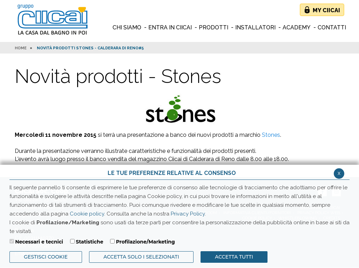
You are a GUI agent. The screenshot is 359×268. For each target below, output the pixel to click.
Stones (271, 135)
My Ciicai (326, 10)
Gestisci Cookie (46, 257)
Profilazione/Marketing (145, 242)
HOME (21, 48)
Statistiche (89, 242)
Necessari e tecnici (39, 242)
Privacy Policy (188, 214)
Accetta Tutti (234, 257)
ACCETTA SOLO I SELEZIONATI (141, 257)
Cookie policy (87, 214)
